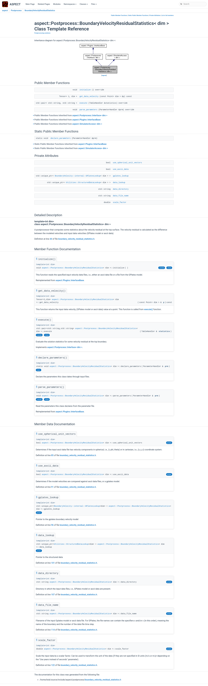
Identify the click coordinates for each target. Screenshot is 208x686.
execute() (148, 309)
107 (53, 594)
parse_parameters (88, 110)
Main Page (30, 4)
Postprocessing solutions (42, 33)
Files (94, 5)
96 (52, 525)
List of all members (167, 15)
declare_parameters (61, 138)
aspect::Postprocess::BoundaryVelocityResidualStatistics (72, 268)
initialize (85, 90)
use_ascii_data (121, 169)
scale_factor (119, 202)
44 (51, 239)
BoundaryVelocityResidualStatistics (40, 10)
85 (52, 455)
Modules (56, 4)
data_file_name (121, 196)
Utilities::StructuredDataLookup (83, 182)
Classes (84, 5)
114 (53, 630)
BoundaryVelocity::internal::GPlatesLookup (77, 176)
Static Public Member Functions (138, 15)
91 (52, 487)
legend (104, 75)
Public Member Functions (119, 15)
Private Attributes (154, 15)
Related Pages (44, 4)
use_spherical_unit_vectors (127, 163)
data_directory (121, 189)
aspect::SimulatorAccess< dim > (87, 124)
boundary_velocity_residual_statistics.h (76, 239)
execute (83, 103)
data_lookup (119, 182)
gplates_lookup (121, 176)
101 (53, 563)
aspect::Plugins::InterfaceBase (86, 120)
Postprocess (16, 10)
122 (53, 665)
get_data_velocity (88, 96)
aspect (5, 10)
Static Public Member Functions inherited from (70, 144)
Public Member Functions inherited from (70, 115)
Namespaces (70, 5)
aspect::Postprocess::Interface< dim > (89, 115)
